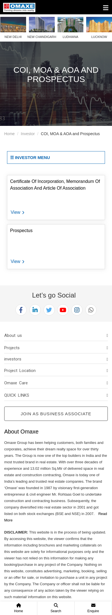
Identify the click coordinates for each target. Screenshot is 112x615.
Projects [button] (12, 347)
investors (12, 359)
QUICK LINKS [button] (16, 395)
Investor (28, 133)
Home (9, 133)
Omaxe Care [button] (16, 382)
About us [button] (13, 335)
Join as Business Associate (56, 413)
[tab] (56, 335)
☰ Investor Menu (30, 157)
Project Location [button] (20, 370)
